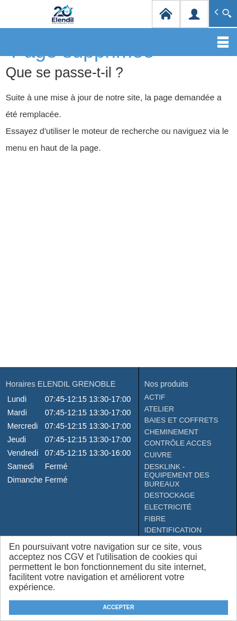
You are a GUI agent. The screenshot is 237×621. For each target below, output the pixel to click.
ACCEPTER (118, 607)
